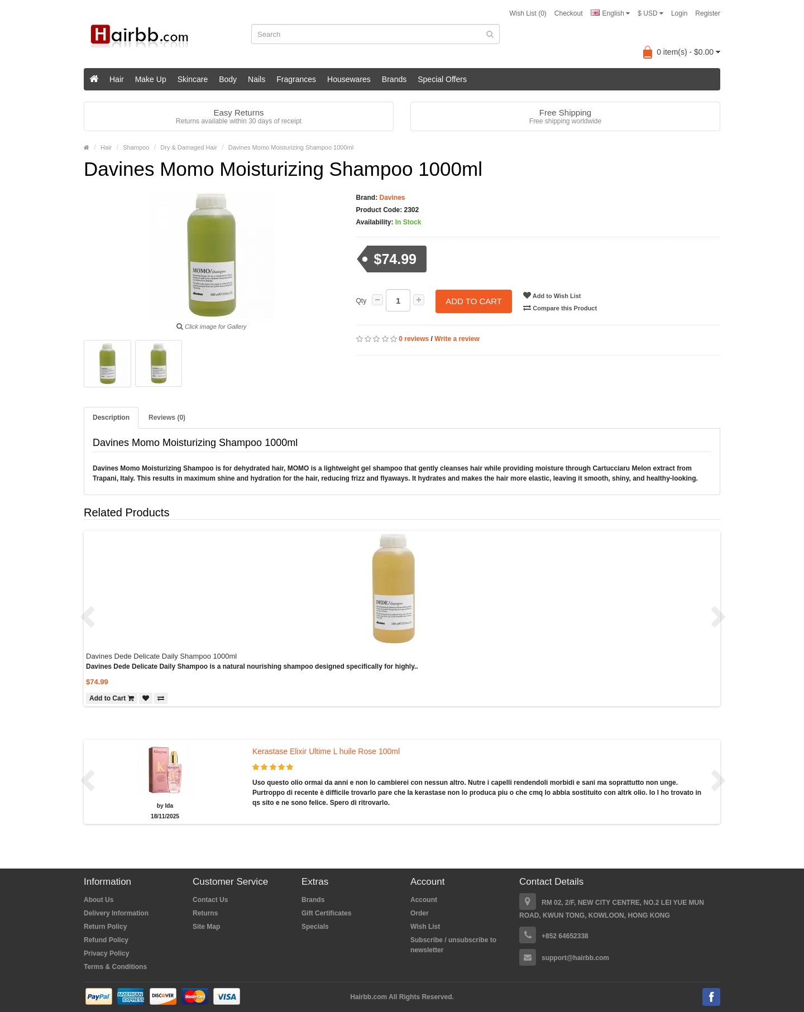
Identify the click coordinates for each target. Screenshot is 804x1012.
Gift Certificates (326, 913)
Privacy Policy (106, 953)
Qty (361, 301)
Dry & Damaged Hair (188, 147)
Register (707, 13)
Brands (394, 79)
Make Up (150, 79)
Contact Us (210, 900)
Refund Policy (106, 940)
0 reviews (414, 339)
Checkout (568, 13)
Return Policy (105, 927)
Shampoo (136, 147)
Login (679, 13)
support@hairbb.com (575, 958)
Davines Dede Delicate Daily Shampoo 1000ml (161, 656)
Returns (205, 913)
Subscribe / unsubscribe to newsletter (453, 945)
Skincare (193, 79)
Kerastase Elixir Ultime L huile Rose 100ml (326, 751)
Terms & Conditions (115, 967)
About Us (98, 900)
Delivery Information (116, 913)
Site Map (206, 927)
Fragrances (296, 79)
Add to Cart (474, 300)
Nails (256, 79)
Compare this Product (560, 307)
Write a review (456, 339)
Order (419, 913)
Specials (315, 927)
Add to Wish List (552, 295)
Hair (116, 79)
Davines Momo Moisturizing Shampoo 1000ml (290, 147)
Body (228, 79)
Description (111, 417)
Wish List (425, 927)
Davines (391, 198)
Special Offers (442, 79)
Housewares (349, 79)
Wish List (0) (528, 13)
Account (423, 900)
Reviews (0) (167, 417)
